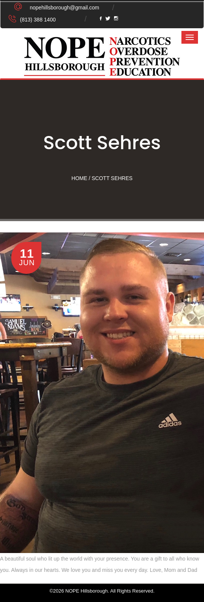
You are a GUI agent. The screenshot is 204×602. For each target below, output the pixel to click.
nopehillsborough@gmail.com (64, 8)
